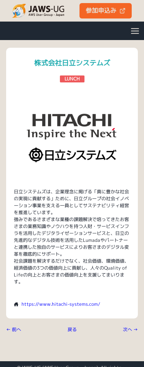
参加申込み (106, 10)
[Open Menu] (135, 31)
